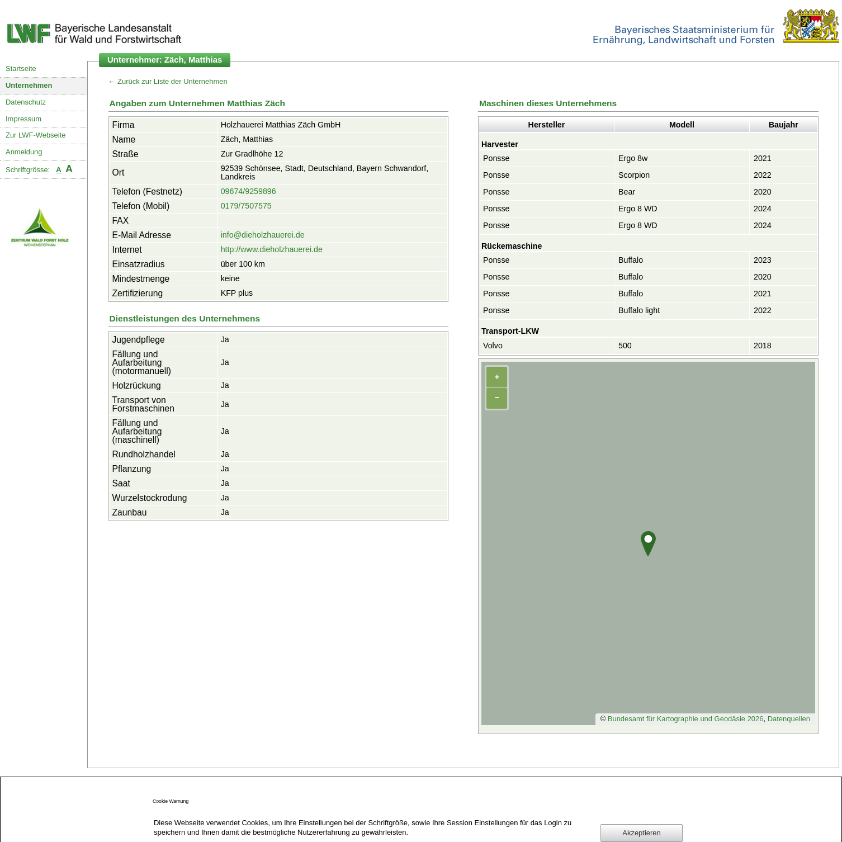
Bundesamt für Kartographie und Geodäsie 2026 (686, 719)
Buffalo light (639, 310)
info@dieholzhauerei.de (263, 234)
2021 (763, 158)
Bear (626, 191)
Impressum (23, 119)
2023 (763, 260)
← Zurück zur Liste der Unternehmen (168, 81)
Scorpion (634, 175)
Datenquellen (789, 719)
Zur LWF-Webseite (35, 135)
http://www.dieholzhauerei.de (272, 249)
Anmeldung (24, 152)
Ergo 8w (632, 158)
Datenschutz (26, 102)
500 (625, 345)
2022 (763, 175)
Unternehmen (29, 85)
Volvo (493, 345)
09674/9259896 (248, 191)
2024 (763, 208)
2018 (763, 345)
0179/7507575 (246, 205)
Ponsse (496, 158)
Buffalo (630, 260)
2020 (763, 191)
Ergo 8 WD (637, 208)
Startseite (21, 68)
